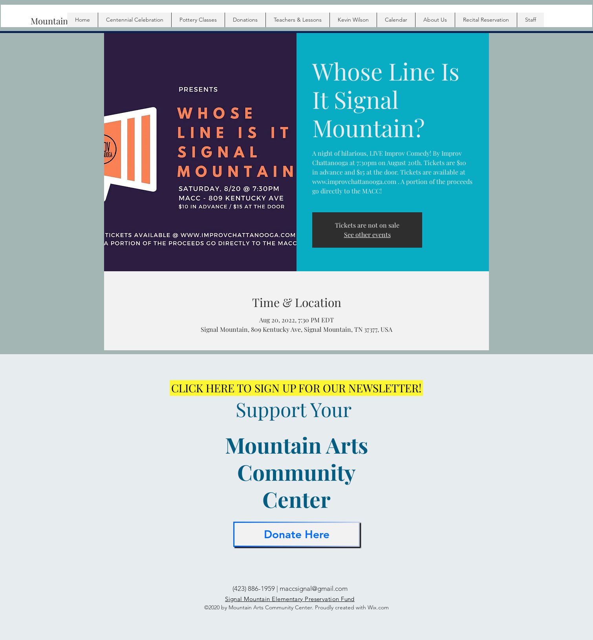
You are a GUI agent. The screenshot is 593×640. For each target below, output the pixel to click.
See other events (367, 234)
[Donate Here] (296, 534)
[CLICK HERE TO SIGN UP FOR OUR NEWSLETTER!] (296, 388)
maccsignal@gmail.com (314, 588)
